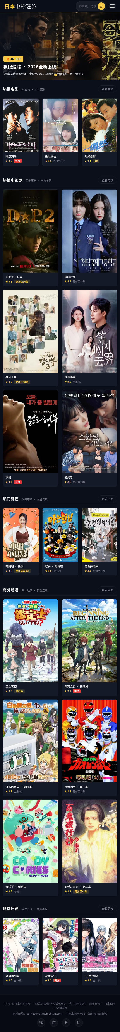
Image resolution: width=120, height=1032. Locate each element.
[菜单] (112, 6)
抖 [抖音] (79, 1022)
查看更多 (107, 89)
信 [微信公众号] (54, 1022)
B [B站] (66, 1022)
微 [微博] (41, 1022)
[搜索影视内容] (88, 6)
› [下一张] (112, 46)
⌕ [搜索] (101, 6)
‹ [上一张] (7, 46)
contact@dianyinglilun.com (44, 1013)
